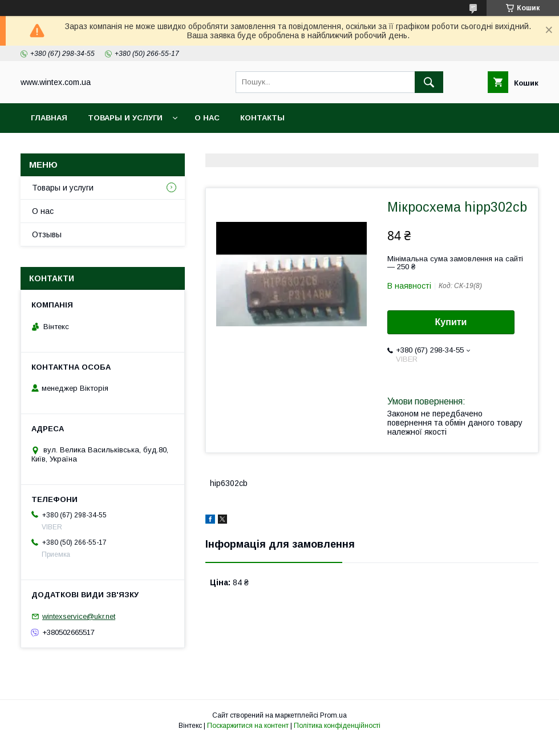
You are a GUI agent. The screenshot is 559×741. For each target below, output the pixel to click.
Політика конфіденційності (337, 726)
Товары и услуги (125, 118)
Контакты (262, 118)
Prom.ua (333, 715)
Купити (451, 322)
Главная (49, 118)
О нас (207, 118)
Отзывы (47, 234)
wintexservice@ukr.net (78, 616)
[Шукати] (429, 82)
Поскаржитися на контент (248, 726)
